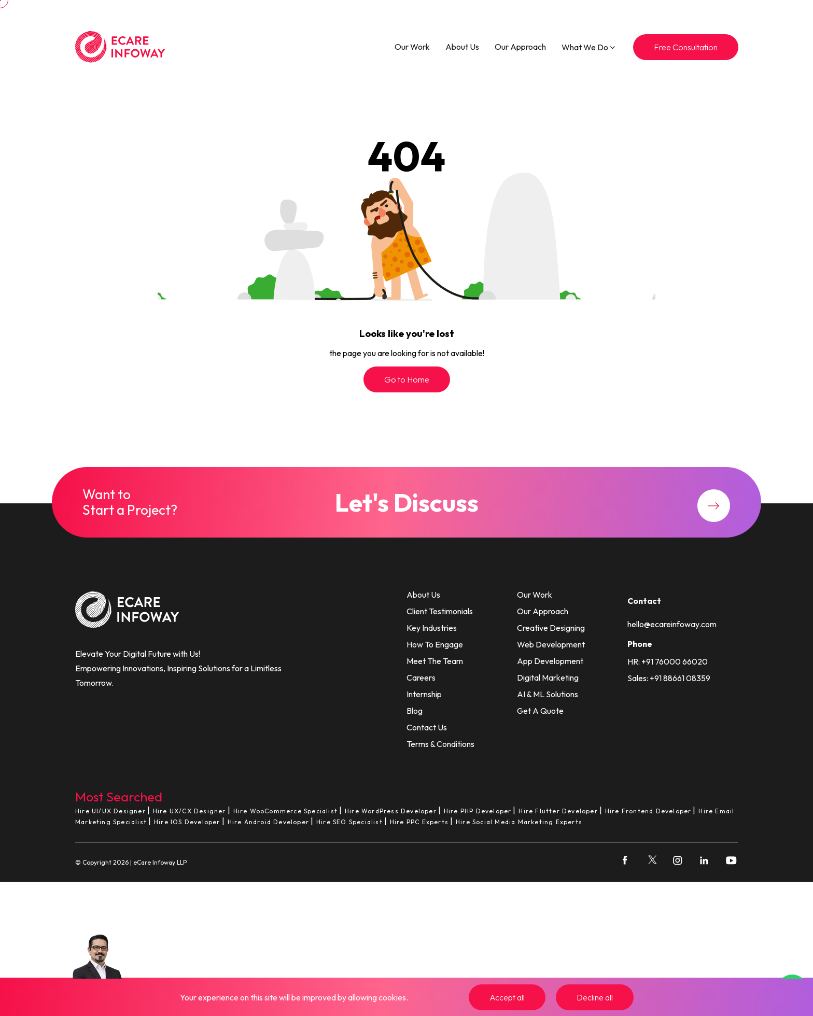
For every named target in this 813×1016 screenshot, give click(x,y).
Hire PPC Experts (419, 822)
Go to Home (406, 379)
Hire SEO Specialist (349, 822)
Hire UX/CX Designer (189, 811)
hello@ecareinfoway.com (672, 624)
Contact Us (426, 727)
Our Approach (520, 46)
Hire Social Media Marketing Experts (519, 822)
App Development (550, 661)
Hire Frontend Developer (648, 811)
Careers (421, 677)
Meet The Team (434, 661)
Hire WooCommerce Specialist (285, 811)
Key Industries (431, 628)
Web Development (551, 644)
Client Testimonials (439, 611)
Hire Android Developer (268, 822)
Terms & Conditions (440, 744)
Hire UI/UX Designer (110, 811)
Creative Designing (551, 628)
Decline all (595, 997)
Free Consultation (686, 47)
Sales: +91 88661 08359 (668, 678)
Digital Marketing (548, 677)
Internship (424, 694)
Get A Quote (540, 710)
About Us (462, 46)
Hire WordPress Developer (391, 811)
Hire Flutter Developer (557, 811)
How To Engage (434, 644)
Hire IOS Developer (187, 822)
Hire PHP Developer (478, 811)
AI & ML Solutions (547, 694)
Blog (414, 710)
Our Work (412, 46)
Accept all (507, 997)
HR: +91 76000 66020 (667, 661)
